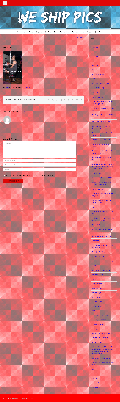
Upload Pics (95, 61)
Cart (93, 374)
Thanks (94, 279)
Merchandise (96, 241)
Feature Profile (96, 225)
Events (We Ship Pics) (98, 252)
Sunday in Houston (97, 342)
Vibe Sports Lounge (98, 97)
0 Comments (26, 87)
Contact (94, 265)
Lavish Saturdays (97, 306)
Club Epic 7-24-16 (97, 173)
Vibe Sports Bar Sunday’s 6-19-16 (102, 122)
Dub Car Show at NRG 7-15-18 (101, 358)
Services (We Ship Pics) (99, 74)
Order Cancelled (97, 284)
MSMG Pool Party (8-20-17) (100, 338)
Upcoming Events (97, 43)
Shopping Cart (96, 65)
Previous (81, 38)
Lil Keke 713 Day (97, 302)
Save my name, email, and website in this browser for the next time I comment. (29, 175)
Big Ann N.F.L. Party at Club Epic (101, 270)
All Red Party (96, 79)
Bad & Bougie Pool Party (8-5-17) (102, 333)
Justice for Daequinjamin (99, 88)
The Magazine (96, 387)
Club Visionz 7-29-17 (98, 324)
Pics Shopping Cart (97, 275)
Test (93, 207)
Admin (7, 87)
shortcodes (95, 56)
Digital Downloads (97, 288)
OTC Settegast (96, 92)
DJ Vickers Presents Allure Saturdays (102, 261)
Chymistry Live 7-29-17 (99, 320)
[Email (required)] (39, 165)
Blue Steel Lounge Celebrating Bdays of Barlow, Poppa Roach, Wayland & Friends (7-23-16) (103, 166)
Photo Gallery (96, 47)
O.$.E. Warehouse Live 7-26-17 (101, 311)
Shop (93, 369)
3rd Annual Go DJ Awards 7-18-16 (102, 140)
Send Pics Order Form (98, 256)
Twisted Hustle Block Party (100, 315)
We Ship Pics (15, 398)
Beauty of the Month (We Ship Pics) (102, 83)
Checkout (95, 378)
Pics (93, 70)
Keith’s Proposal (96, 297)
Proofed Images (96, 293)
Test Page (95, 329)
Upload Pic (95, 52)
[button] (99, 32)
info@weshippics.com (26, 398)
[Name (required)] (39, 160)
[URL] (39, 169)
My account (95, 383)
